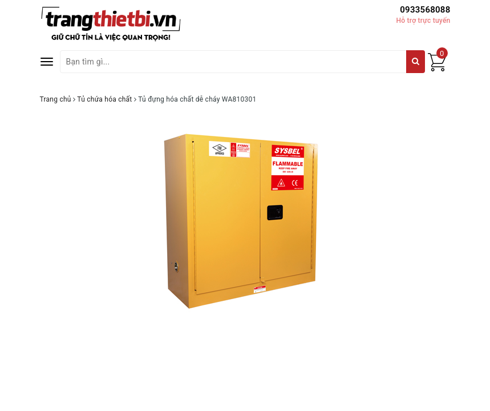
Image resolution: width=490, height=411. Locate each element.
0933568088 (425, 10)
